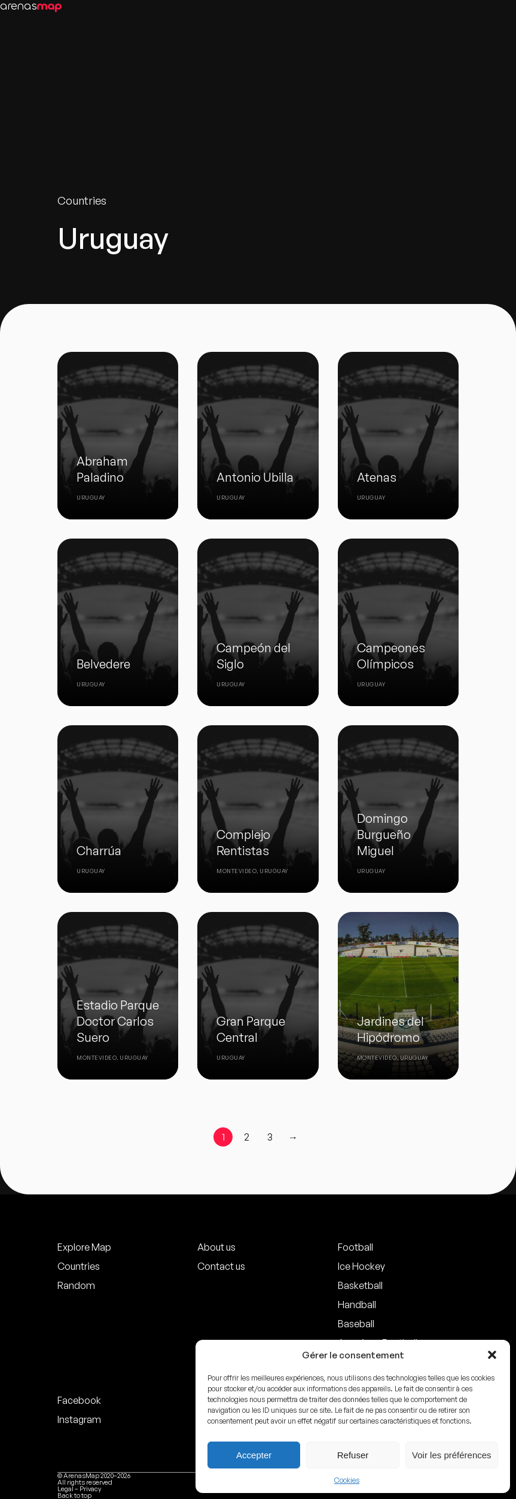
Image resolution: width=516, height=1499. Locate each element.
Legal (65, 1489)
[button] (492, 1355)
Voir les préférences (451, 1455)
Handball (357, 1305)
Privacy (90, 1489)
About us (216, 1247)
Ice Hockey (361, 1266)
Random (76, 1285)
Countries (78, 1266)
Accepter (253, 1455)
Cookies (346, 1480)
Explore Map (84, 1247)
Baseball (356, 1324)
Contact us (221, 1266)
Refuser (353, 1455)
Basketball (360, 1285)
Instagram (79, 1419)
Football (355, 1247)
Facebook (79, 1400)
